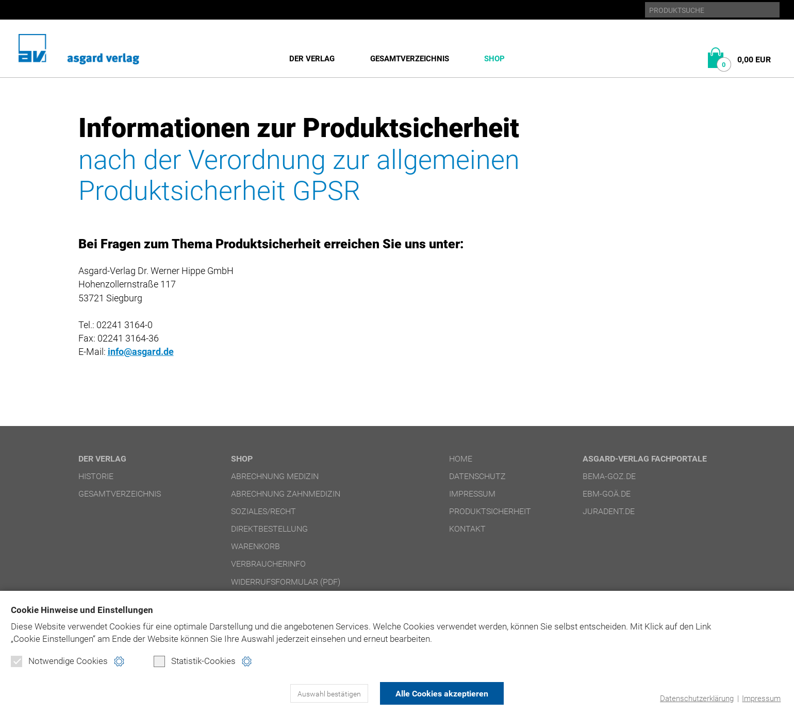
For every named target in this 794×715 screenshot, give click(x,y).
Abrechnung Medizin (275, 476)
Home (460, 459)
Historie (95, 476)
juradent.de (609, 511)
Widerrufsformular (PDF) (285, 581)
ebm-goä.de (607, 494)
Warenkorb (255, 546)
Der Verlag (312, 58)
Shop (494, 58)
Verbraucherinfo (268, 564)
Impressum (761, 698)
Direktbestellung (269, 529)
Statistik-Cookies (195, 661)
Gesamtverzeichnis (409, 58)
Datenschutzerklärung (697, 698)
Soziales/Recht (263, 511)
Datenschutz (477, 476)
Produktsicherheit (490, 511)
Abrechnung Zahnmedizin (285, 494)
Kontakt (467, 529)
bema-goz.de (609, 476)
